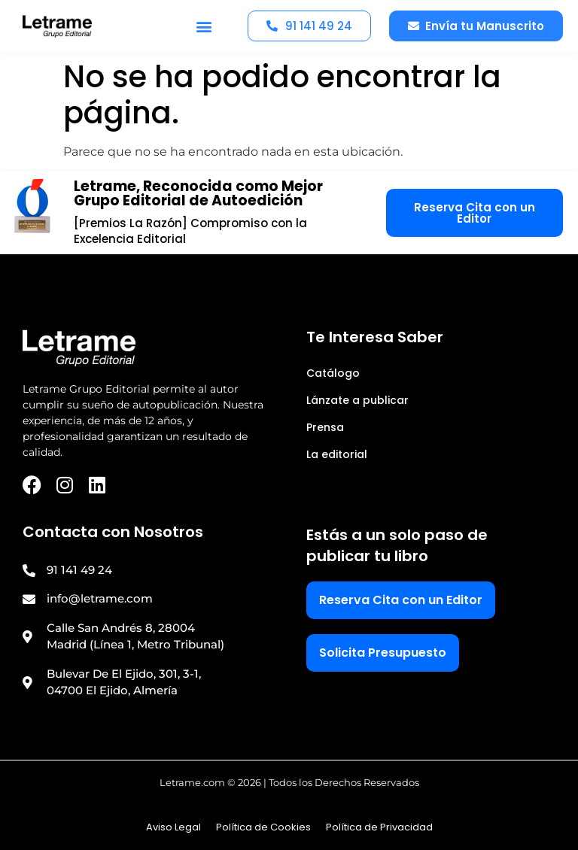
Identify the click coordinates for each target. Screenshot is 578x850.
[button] (204, 26)
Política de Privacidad (379, 827)
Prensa (325, 427)
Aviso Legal (173, 827)
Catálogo (333, 373)
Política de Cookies (263, 827)
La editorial (336, 454)
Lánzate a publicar (357, 400)
